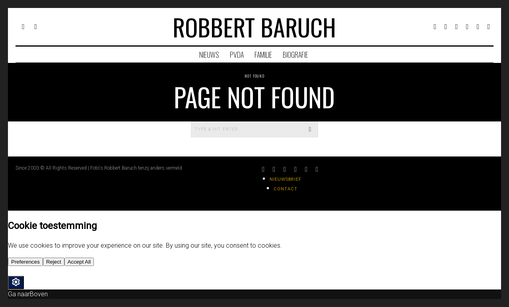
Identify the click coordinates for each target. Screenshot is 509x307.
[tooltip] (435, 26)
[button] (310, 129)
